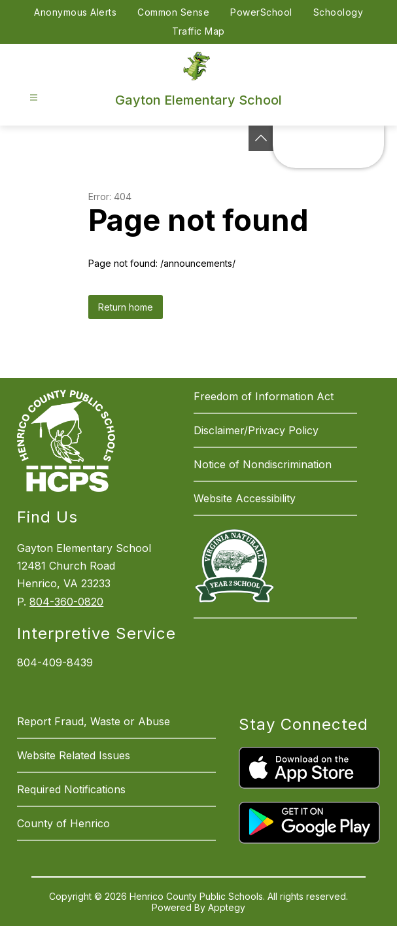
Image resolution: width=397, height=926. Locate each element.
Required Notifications (71, 789)
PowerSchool (261, 12)
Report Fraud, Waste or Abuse (93, 721)
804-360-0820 (66, 601)
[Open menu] (33, 97)
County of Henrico (63, 823)
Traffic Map (198, 31)
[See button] (261, 138)
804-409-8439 (55, 662)
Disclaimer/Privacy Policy (256, 430)
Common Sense (173, 12)
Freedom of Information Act (264, 396)
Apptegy (226, 907)
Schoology (338, 12)
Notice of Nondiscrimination (263, 464)
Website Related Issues (73, 755)
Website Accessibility (245, 498)
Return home (125, 307)
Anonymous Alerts (75, 12)
